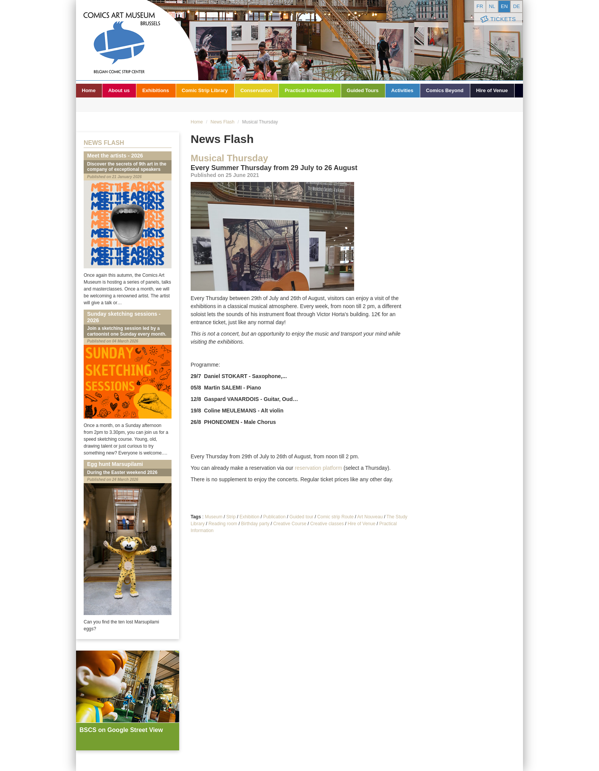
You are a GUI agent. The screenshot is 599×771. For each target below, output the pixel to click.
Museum (213, 516)
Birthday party (255, 523)
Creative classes (327, 523)
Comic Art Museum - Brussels (137, 40)
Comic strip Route (335, 516)
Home (89, 90)
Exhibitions (155, 90)
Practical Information (309, 90)
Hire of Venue (492, 90)
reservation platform (318, 468)
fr (479, 6)
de (516, 6)
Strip (231, 516)
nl (492, 6)
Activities (402, 90)
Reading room (223, 523)
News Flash (222, 122)
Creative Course (289, 523)
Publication (274, 516)
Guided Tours (363, 90)
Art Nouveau (370, 516)
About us (119, 90)
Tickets (497, 19)
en (504, 6)
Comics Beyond (444, 90)
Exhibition (249, 516)
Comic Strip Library (205, 90)
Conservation (256, 90)
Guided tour (302, 516)
